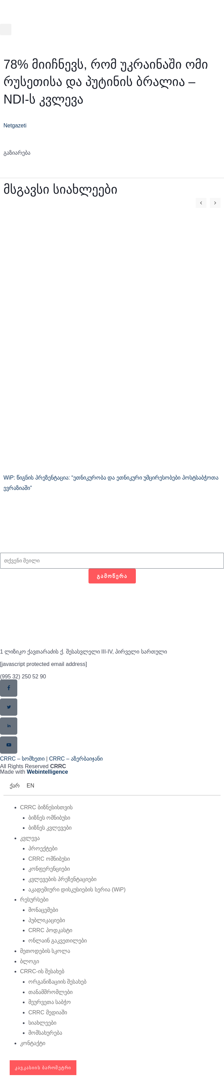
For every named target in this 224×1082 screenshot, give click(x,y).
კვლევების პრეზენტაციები (62, 879)
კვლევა (30, 838)
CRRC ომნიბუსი (49, 859)
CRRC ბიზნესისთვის (46, 807)
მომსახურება (45, 1033)
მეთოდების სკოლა (45, 951)
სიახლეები (42, 1023)
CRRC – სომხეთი (22, 759)
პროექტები (42, 848)
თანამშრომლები (50, 992)
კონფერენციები (49, 869)
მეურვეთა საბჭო (49, 1002)
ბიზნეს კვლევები (50, 828)
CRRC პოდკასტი (50, 931)
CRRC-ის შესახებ (42, 972)
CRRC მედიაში (47, 1013)
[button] (5, 29)
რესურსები (34, 900)
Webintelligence (48, 772)
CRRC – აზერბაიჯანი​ (76, 759)
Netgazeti (15, 125)
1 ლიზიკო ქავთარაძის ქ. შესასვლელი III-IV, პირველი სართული (83, 652)
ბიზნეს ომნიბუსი (49, 818)
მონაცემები (43, 910)
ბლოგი (29, 961)
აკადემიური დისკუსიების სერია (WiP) (76, 889)
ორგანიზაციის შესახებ (57, 982)
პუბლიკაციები (46, 920)
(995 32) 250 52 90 (23, 676)
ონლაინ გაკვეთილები (57, 941)
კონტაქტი (32, 1043)
